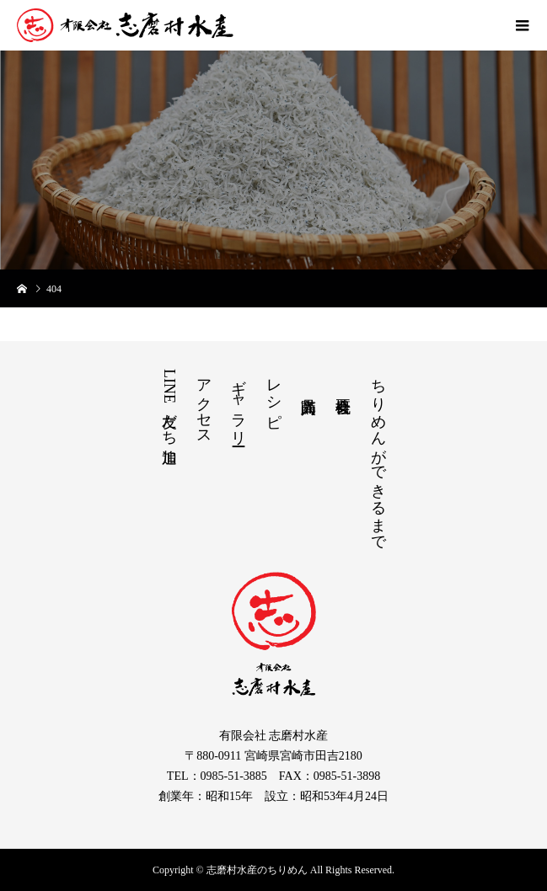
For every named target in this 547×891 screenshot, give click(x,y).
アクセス (204, 403)
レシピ (273, 394)
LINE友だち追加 (169, 403)
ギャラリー (238, 404)
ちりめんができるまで (378, 456)
